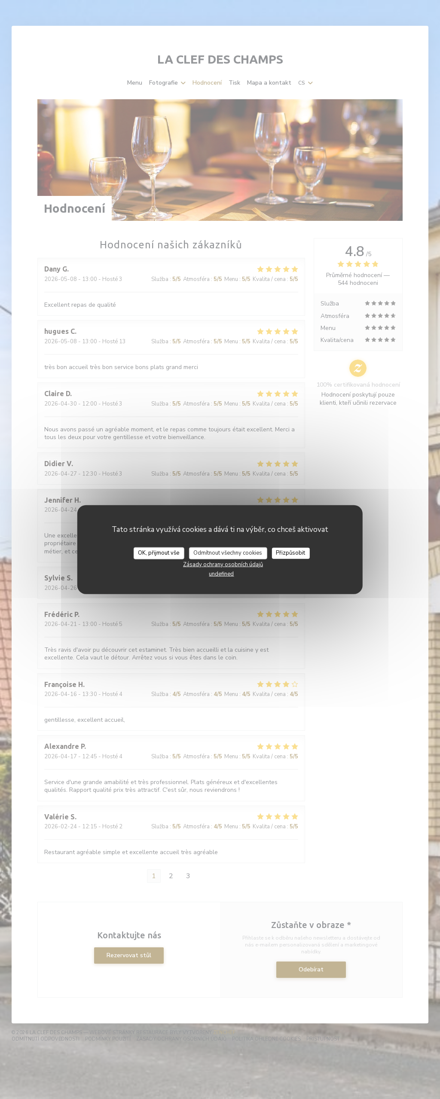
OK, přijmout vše (158, 553)
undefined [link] (221, 573)
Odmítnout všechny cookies (227, 553)
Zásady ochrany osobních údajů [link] (223, 564)
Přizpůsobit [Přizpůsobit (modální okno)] (290, 553)
